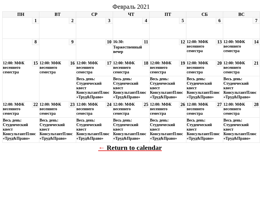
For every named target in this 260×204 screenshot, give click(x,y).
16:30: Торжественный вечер (127, 47)
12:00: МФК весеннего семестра (197, 46)
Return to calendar (134, 147)
